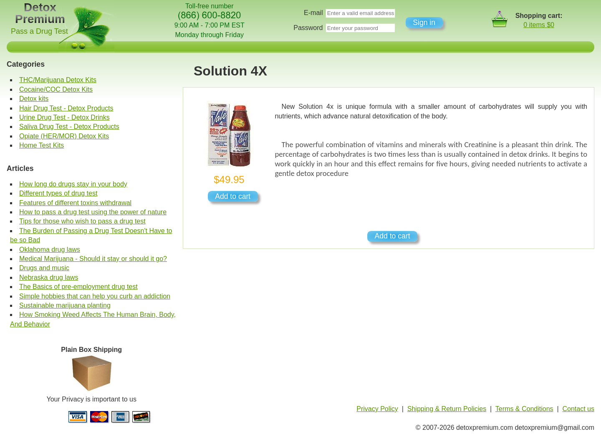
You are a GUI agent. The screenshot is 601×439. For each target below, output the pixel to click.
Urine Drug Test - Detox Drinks (64, 117)
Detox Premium (40, 13)
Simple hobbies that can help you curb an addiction (94, 296)
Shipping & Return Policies (446, 408)
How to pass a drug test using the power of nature (93, 212)
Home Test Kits (41, 145)
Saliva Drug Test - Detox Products (69, 126)
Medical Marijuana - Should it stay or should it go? (93, 258)
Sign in (424, 22)
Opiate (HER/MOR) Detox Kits (64, 136)
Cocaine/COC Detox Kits (56, 89)
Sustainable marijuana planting (65, 305)
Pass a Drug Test (39, 31)
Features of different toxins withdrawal (75, 202)
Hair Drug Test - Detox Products (66, 108)
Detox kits (33, 98)
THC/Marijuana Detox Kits (57, 79)
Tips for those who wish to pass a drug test (82, 221)
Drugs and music (44, 267)
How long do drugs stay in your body (73, 184)
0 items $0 (538, 24)
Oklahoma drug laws (49, 249)
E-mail (313, 12)
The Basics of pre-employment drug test (78, 286)
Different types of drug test (58, 193)
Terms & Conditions (524, 408)
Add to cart (232, 196)
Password (308, 27)
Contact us (578, 408)
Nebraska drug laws (48, 277)
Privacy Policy (377, 408)
